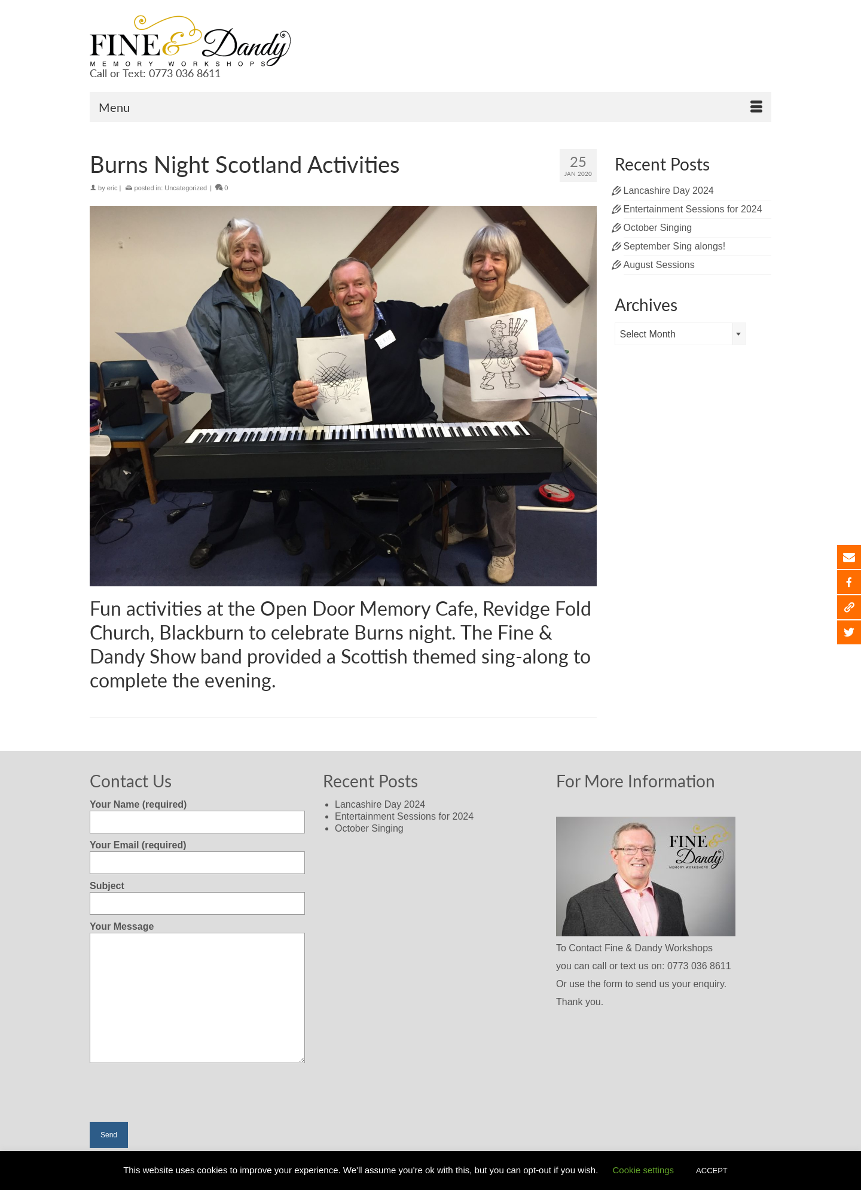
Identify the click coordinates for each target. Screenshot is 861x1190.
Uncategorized (185, 187)
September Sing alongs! (675, 246)
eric (112, 187)
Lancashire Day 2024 (669, 190)
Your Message (197, 932)
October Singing (658, 228)
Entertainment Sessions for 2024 (693, 209)
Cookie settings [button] (643, 1170)
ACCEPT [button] (712, 1170)
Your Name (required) (197, 813)
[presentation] (180, 1098)
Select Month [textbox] (648, 334)
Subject (197, 894)
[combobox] (680, 333)
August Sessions (659, 265)
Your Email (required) (197, 854)
